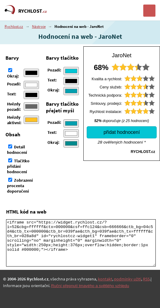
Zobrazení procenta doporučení (20, 185)
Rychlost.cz (14, 26)
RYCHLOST (32, 11)
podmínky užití (127, 279)
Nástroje (39, 26)
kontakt (105, 279)
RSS (146, 279)
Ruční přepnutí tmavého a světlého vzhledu (90, 285)
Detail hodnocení (17, 149)
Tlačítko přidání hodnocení (18, 166)
